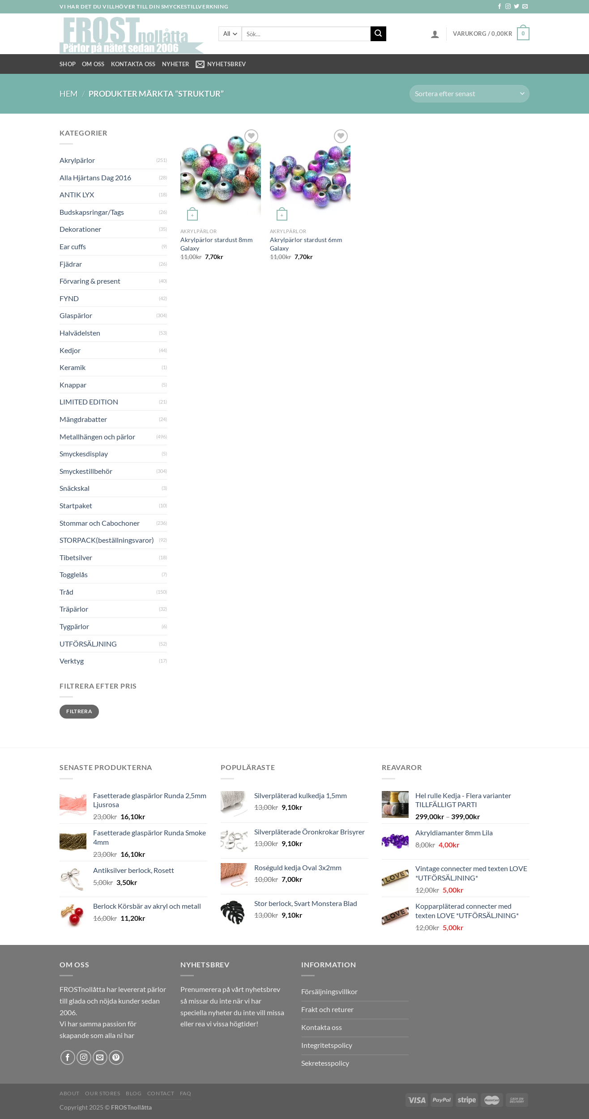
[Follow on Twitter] (516, 7)
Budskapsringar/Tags (92, 212)
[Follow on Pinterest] (116, 1057)
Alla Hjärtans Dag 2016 (95, 177)
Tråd (66, 591)
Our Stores (102, 1093)
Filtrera (79, 711)
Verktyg (72, 660)
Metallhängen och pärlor (97, 436)
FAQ (186, 1093)
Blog (133, 1093)
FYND (69, 298)
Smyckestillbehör (86, 471)
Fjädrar (71, 264)
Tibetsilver (76, 557)
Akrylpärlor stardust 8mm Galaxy (216, 244)
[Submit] (378, 34)
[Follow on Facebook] (499, 7)
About (70, 1093)
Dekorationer (80, 229)
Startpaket (76, 505)
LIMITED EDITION (89, 401)
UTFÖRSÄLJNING (88, 643)
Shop (68, 64)
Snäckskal (75, 488)
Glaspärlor (76, 315)
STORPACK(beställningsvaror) (107, 540)
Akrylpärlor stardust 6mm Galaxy (306, 244)
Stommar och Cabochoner (100, 523)
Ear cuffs (73, 246)
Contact (160, 1093)
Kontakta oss (133, 64)
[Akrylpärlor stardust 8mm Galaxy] (220, 175)
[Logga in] (435, 34)
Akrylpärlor (77, 160)
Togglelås (74, 574)
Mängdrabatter (83, 419)
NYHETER (176, 64)
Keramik (72, 367)
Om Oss (93, 64)
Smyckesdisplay (84, 453)
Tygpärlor (74, 626)
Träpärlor (74, 608)
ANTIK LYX (77, 194)
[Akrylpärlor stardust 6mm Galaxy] (310, 175)
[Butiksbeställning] (469, 93)
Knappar (73, 384)
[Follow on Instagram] (508, 7)
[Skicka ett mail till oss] (525, 7)
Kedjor (70, 350)
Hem (69, 93)
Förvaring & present (90, 281)
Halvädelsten (80, 332)
